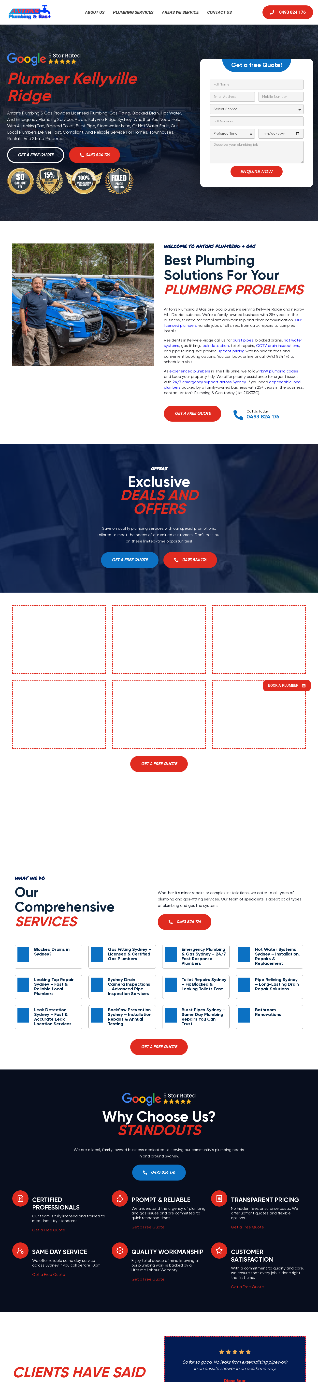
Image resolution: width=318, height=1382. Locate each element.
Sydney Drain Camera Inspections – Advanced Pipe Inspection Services (129, 987)
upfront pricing (231, 352)
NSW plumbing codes (279, 372)
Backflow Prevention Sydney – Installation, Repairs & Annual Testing (130, 1017)
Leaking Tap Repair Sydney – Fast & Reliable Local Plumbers (54, 987)
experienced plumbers (189, 372)
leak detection (215, 346)
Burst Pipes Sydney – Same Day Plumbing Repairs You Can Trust (203, 1017)
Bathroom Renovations (268, 1012)
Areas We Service (180, 12)
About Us (94, 12)
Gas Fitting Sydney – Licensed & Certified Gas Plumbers (129, 954)
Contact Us (219, 12)
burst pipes (243, 341)
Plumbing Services (133, 12)
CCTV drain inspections (277, 346)
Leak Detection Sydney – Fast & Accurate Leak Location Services (53, 1017)
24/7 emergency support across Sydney (209, 383)
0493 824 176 (263, 417)
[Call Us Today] (239, 415)
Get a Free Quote (48, 1231)
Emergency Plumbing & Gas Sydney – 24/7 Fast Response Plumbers (204, 956)
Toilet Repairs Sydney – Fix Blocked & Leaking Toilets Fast (204, 984)
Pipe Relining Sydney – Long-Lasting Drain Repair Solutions (277, 984)
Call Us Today (258, 411)
